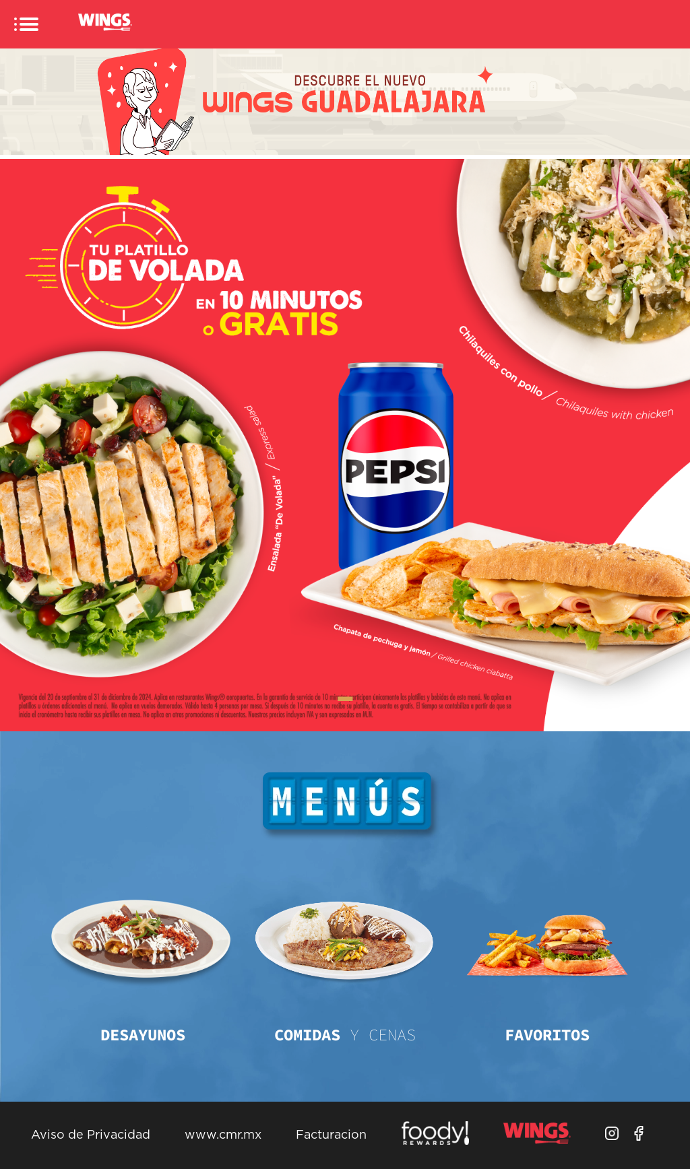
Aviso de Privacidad (90, 1135)
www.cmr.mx (223, 1135)
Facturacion (331, 1135)
